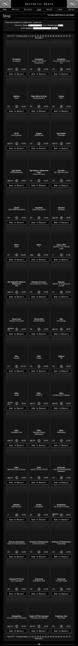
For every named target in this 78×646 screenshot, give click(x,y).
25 (40, 36)
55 (56, 36)
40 (48, 36)
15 (35, 36)
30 (43, 36)
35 (46, 36)
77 (69, 36)
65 (61, 36)
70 (64, 36)
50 (53, 36)
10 (32, 36)
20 (38, 36)
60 (59, 36)
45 (51, 36)
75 (66, 36)
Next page (38, 38)
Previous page (22, 36)
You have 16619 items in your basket (61, 15)
